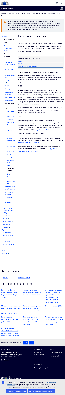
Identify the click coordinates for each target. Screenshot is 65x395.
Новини (5, 278)
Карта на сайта (55, 356)
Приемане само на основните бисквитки (41, 391)
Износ (20, 63)
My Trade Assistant (42, 130)
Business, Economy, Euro (42, 368)
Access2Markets (6, 349)
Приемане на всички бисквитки (16, 391)
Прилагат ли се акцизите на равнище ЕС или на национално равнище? (32, 308)
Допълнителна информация (27, 66)
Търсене (61, 3)
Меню (61, 8)
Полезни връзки (24, 278)
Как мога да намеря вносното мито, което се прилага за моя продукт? (32, 292)
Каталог (3, 13)
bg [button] (57, 3)
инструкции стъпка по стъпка (28, 143)
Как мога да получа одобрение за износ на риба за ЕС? (9, 319)
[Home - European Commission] (13, 378)
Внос (20, 61)
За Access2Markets (56, 353)
